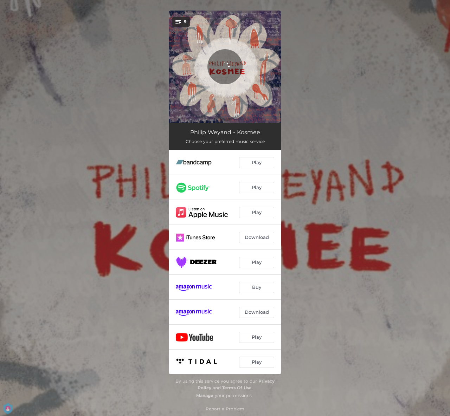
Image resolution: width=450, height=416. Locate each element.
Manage (204, 395)
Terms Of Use (237, 387)
